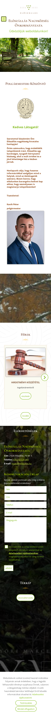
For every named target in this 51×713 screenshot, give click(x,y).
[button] (44, 377)
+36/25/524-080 (21, 459)
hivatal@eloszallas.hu (22, 463)
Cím (8, 497)
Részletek (25, 396)
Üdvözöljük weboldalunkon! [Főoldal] (28, 25)
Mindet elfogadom (26, 709)
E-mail (13, 512)
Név (12, 489)
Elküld (9, 568)
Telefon (13, 504)
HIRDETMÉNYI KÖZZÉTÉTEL (25, 382)
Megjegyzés (11, 520)
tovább (25, 415)
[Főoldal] (28, 9)
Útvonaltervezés (25, 597)
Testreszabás (26, 703)
